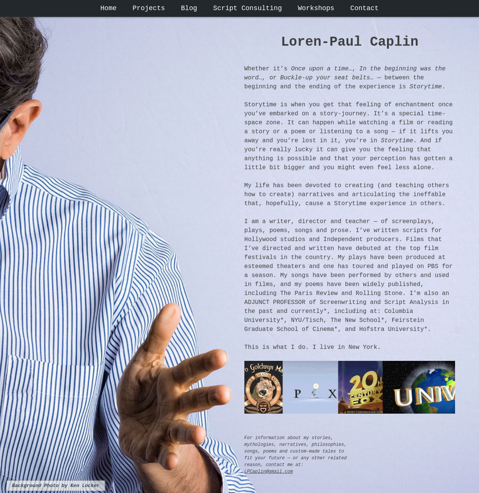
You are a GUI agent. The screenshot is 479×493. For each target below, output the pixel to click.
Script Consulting (247, 8)
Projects (148, 8)
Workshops (316, 8)
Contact (364, 8)
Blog (189, 8)
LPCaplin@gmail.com (268, 471)
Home (108, 8)
